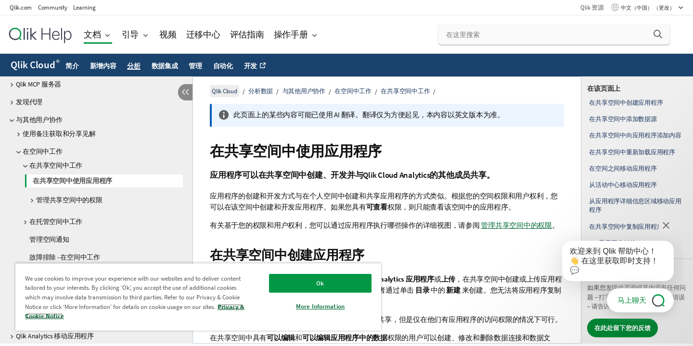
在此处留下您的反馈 (622, 328)
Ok (320, 283)
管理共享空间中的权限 (69, 200)
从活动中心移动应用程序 (622, 185)
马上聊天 (631, 300)
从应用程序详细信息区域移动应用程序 (635, 205)
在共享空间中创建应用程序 (626, 103)
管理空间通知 (49, 239)
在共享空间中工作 (55, 165)
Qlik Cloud (35, 65)
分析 (134, 66)
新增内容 (103, 66)
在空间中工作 (43, 151)
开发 (250, 66)
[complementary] (637, 210)
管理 (195, 66)
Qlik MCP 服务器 (38, 84)
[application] (611, 263)
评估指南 (247, 34)
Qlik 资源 (591, 7)
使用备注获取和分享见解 (59, 133)
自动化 (223, 66)
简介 (72, 66)
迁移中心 (203, 34)
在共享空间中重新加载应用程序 (632, 152)
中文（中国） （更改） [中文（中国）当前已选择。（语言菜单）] (648, 7)
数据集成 (165, 66)
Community (52, 7)
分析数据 (260, 91)
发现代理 (29, 102)
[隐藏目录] (185, 92)
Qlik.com (21, 7)
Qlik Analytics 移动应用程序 (55, 336)
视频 (168, 34)
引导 (130, 34)
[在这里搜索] (554, 35)
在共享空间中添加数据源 (622, 119)
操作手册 (291, 34)
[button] (658, 34)
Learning (84, 7)
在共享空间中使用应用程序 (72, 180)
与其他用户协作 (39, 119)
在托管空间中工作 (55, 221)
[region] (198, 297)
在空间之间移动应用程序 (622, 168)
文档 (92, 34)
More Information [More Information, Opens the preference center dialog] (320, 306)
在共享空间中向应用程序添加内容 (635, 135)
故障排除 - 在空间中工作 (64, 257)
